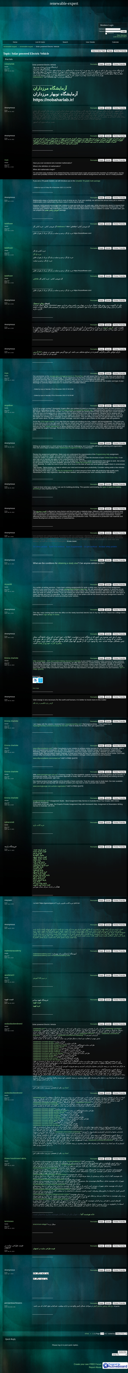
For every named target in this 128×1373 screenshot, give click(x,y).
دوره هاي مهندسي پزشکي (86, 139)
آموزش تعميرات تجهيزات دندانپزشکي (98, 140)
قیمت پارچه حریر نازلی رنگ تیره (68, 932)
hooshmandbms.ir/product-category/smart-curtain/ (51, 1194)
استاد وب (65, 1088)
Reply (110, 51)
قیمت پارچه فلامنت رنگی (89, 934)
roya (6, 160)
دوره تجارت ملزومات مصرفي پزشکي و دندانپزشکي (51, 143)
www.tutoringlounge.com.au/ (47, 775)
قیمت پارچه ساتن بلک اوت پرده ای (110, 934)
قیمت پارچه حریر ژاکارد (93, 931)
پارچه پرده (36, 881)
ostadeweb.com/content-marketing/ (67, 1132)
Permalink (94, 64)
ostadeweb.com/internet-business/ (100, 1140)
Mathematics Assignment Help (71, 448)
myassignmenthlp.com (73, 724)
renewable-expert (10, 47)
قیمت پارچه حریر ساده (76, 931)
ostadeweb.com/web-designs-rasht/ (46, 1043)
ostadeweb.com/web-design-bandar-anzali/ (48, 1047)
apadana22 (9, 975)
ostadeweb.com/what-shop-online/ (45, 1058)
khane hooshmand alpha (15, 1158)
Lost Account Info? (120, 37)
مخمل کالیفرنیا (38, 855)
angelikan (8, 405)
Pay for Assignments (65, 471)
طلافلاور (36, 279)
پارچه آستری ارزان (39, 880)
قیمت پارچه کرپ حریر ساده (47, 934)
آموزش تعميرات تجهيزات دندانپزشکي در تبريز (61, 139)
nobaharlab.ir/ (38, 77)
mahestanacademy (12, 951)
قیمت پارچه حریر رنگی (110, 931)
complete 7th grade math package (88, 181)
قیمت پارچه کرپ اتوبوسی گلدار (68, 934)
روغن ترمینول (38, 303)
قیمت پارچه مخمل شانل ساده (62, 937)
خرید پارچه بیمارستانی (41, 865)
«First (87, 1334)
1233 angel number (47, 421)
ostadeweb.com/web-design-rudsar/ (46, 1048)
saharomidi (9, 822)
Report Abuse (95, 1367)
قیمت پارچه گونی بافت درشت (96, 936)
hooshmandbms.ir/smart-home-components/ (49, 1184)
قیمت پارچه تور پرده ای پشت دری (74, 929)
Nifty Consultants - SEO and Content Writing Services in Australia (56, 661)
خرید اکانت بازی (38, 825)
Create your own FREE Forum (87, 1364)
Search (65, 42)
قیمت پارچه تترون (40, 857)
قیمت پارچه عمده (39, 851)
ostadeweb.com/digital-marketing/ (45, 1102)
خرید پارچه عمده (40, 850)
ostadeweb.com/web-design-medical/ (46, 1052)
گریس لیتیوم (108, 328)
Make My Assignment (84, 462)
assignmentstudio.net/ (41, 801)
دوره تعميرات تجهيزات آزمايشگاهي (61, 142)
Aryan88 (8, 584)
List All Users (40, 42)
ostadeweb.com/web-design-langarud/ (47, 1050)
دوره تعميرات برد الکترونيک (83, 142)
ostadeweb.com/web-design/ (43, 1042)
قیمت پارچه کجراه (39, 877)
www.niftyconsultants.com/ (42, 748)
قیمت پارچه (37, 853)
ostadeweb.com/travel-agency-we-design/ (48, 1053)
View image (36, 688)
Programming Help (103, 454)
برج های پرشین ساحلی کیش (103, 1306)
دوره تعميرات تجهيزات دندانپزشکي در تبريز (70, 140)
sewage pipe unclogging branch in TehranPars (66, 376)
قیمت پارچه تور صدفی (53, 929)
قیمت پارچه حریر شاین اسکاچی (56, 931)
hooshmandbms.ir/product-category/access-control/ (51, 1189)
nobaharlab (9, 64)
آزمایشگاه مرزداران (50, 88)
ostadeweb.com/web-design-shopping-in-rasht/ (50, 1045)
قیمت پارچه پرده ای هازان (95, 929)
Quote (108, 64)
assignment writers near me (75, 589)
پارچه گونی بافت (39, 862)
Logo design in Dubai (51, 615)
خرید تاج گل (37, 254)
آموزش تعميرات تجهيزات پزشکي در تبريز (109, 139)
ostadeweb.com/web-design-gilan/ (45, 1055)
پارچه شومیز (37, 868)
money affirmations (52, 426)
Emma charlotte (11, 658)
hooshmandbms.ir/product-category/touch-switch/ (51, 1199)
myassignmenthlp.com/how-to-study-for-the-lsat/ (50, 726)
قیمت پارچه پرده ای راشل (114, 929)
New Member (122, 35)
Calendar (115, 42)
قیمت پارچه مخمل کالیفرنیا (42, 937)
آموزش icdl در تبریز (40, 978)
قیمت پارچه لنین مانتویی (41, 885)
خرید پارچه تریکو (39, 878)
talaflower (8, 223)
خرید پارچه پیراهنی (39, 864)
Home (15, 42)
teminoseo (9, 1221)
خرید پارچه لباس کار (40, 872)
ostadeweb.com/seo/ (86, 1033)
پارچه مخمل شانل (40, 859)
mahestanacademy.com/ (42, 954)
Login (123, 31)
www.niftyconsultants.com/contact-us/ (46, 758)
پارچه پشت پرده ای (40, 883)
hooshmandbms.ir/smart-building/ (45, 1168)
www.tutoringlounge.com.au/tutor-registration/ (49, 786)
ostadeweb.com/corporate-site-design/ (47, 1060)
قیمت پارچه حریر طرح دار (110, 932)
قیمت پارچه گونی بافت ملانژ (56, 936)
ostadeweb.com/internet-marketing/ (70, 1035)
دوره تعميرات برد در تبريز (45, 140)
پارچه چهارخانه (38, 867)
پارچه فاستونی (38, 870)
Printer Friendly (120, 51)
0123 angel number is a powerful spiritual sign (76, 410)
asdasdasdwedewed (13, 1024)
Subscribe (122, 1352)
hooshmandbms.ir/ (74, 1161)
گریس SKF (37, 352)
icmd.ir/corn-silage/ (40, 1224)
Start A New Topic (98, 51)
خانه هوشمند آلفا (87, 1214)
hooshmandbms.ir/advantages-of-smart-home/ (50, 1174)
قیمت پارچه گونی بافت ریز (76, 936)
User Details (90, 42)
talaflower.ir (61, 227)
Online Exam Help (111, 458)
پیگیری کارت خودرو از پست (50, 643)
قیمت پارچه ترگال (39, 873)
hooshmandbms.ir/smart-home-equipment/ (48, 1179)
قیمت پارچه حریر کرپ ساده (90, 932)
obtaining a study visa (68, 563)
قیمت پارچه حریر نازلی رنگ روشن (45, 932)
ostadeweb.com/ (39, 1029)
